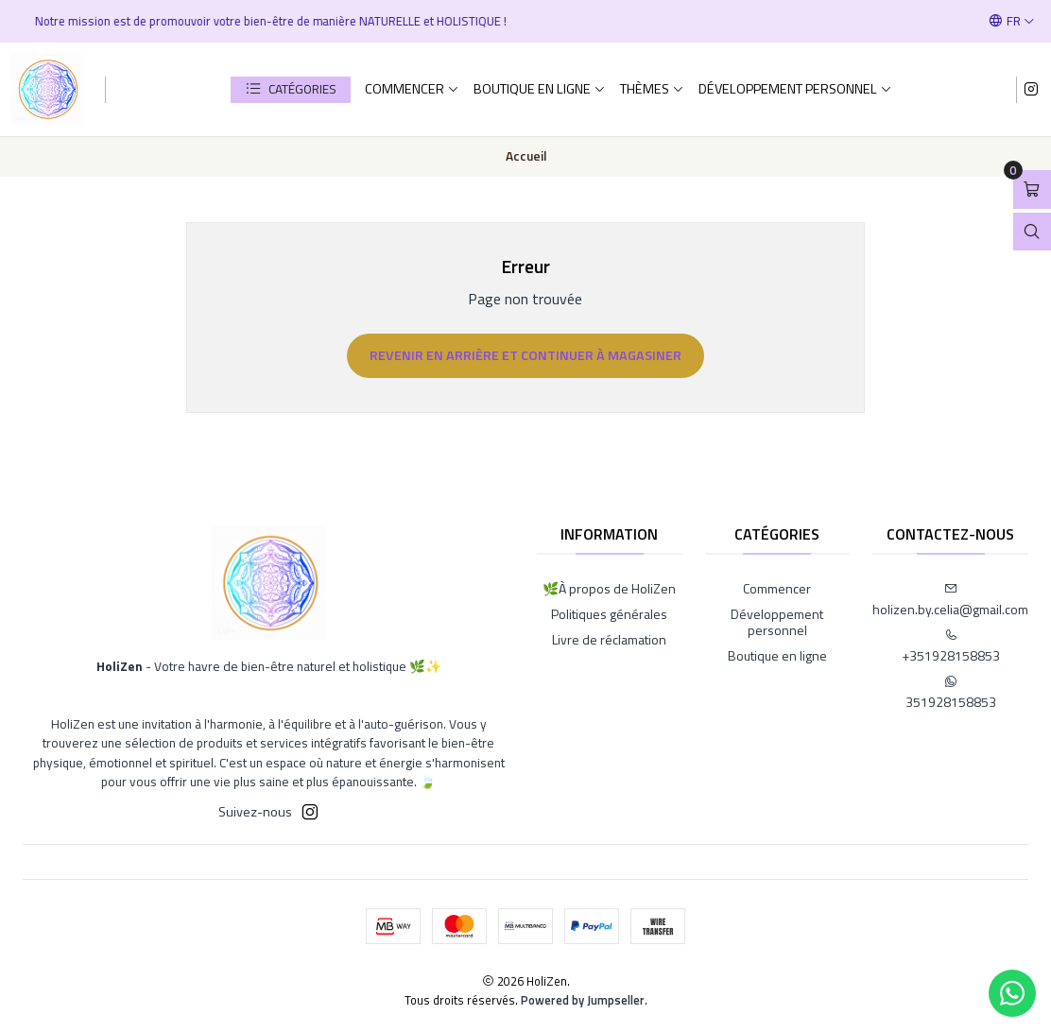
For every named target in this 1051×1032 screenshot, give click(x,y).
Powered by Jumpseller (583, 999)
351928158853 (950, 693)
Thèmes (652, 88)
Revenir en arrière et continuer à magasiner (525, 355)
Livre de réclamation (609, 639)
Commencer (412, 88)
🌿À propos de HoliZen (609, 588)
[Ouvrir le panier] (1032, 189)
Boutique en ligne (540, 88)
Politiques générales (609, 614)
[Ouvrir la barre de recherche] (1032, 232)
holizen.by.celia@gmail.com (950, 600)
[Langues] (1012, 21)
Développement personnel (795, 88)
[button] (291, 90)
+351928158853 (951, 646)
